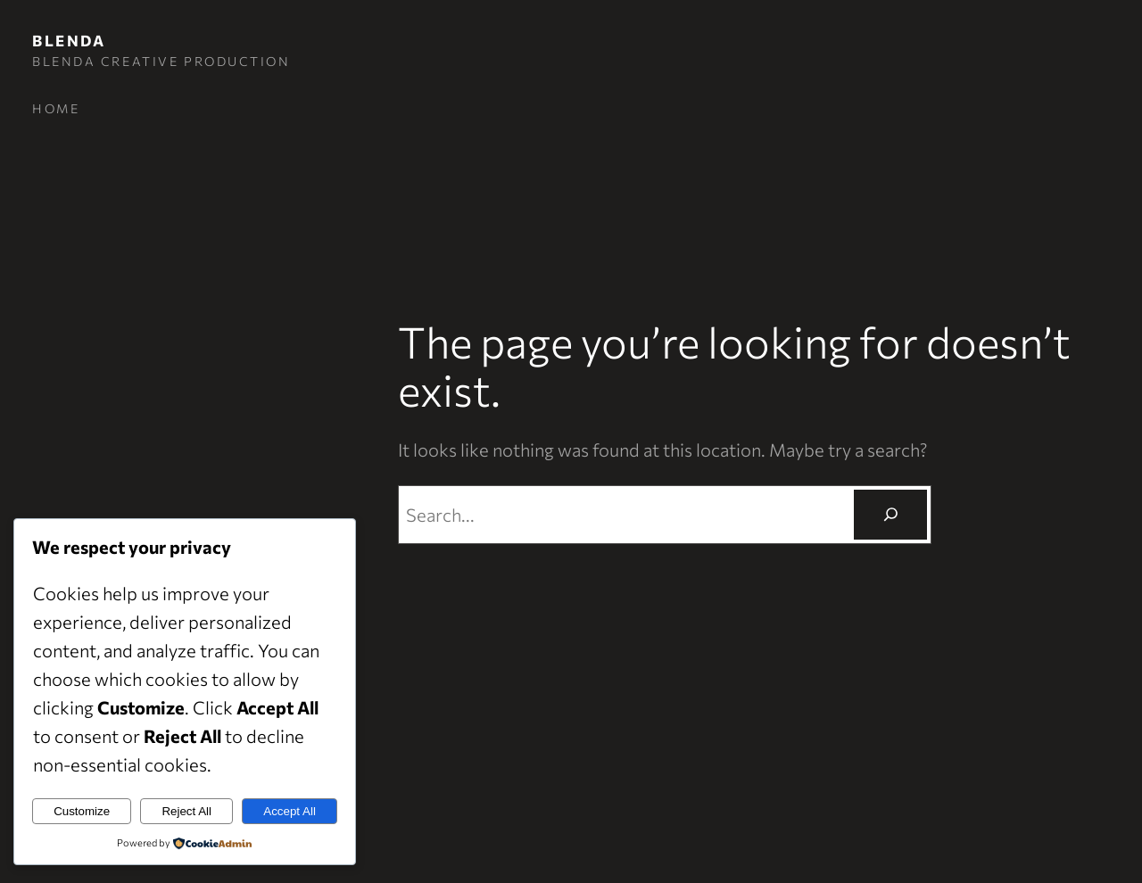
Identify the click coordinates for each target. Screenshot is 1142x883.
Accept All (289, 811)
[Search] (890, 515)
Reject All (186, 811)
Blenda (68, 40)
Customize (82, 811)
